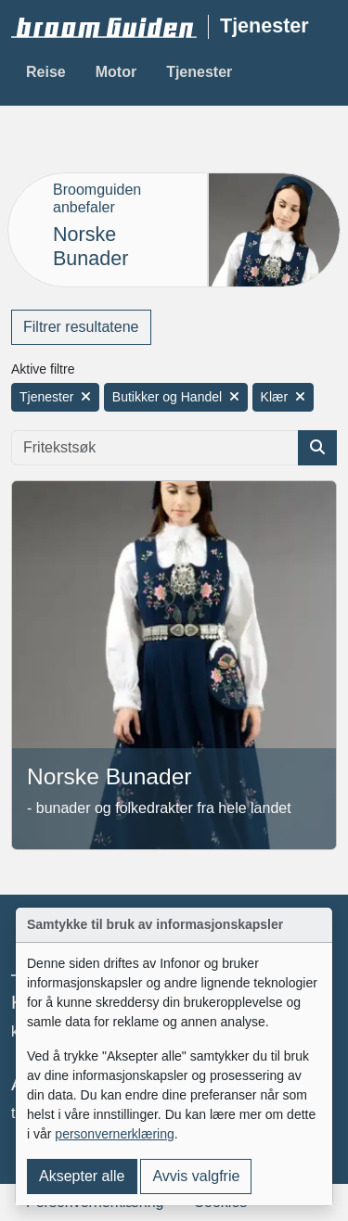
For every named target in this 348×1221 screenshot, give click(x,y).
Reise (46, 72)
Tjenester (199, 72)
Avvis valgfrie (195, 1176)
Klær (283, 396)
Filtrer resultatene (81, 327)
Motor (116, 72)
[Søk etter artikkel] (317, 447)
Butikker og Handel (175, 396)
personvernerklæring (114, 1133)
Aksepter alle (82, 1176)
